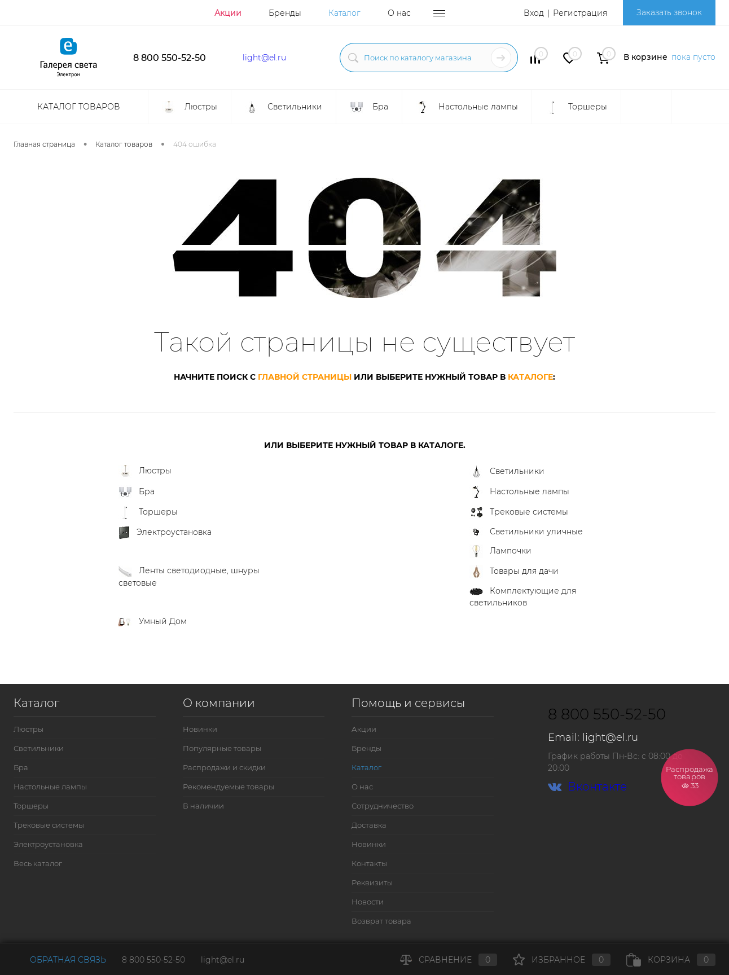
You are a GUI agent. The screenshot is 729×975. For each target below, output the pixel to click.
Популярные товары (222, 748)
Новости (368, 901)
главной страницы (305, 377)
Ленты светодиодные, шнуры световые (189, 576)
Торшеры (148, 512)
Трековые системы (518, 512)
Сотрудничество (383, 805)
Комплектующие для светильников (522, 597)
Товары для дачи (514, 571)
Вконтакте (587, 787)
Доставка (369, 824)
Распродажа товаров (689, 777)
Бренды (285, 13)
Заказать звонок (669, 12)
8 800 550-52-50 (169, 57)
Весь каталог (38, 863)
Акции (227, 13)
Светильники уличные (526, 532)
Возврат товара (381, 920)
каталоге (530, 377)
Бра (136, 492)
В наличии (203, 805)
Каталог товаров (77, 107)
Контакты (369, 863)
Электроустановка (165, 532)
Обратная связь (60, 960)
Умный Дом (152, 621)
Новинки (200, 729)
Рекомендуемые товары (228, 786)
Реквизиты (372, 882)
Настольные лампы (519, 492)
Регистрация (580, 13)
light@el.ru (264, 57)
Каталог (344, 13)
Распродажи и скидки (224, 767)
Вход (534, 13)
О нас (399, 13)
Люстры (145, 471)
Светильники (506, 471)
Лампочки (500, 551)
